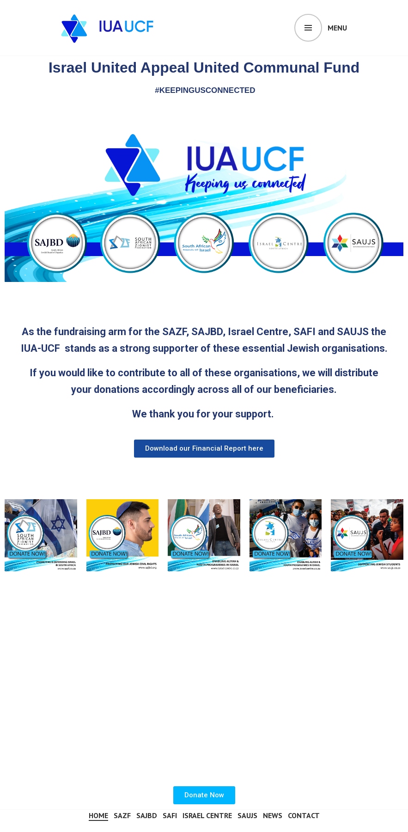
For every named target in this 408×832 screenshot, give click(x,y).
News (272, 815)
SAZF (122, 815)
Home (98, 815)
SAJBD (146, 815)
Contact (304, 815)
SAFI (170, 815)
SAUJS (247, 815)
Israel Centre (207, 815)
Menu (337, 27)
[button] (204, 449)
